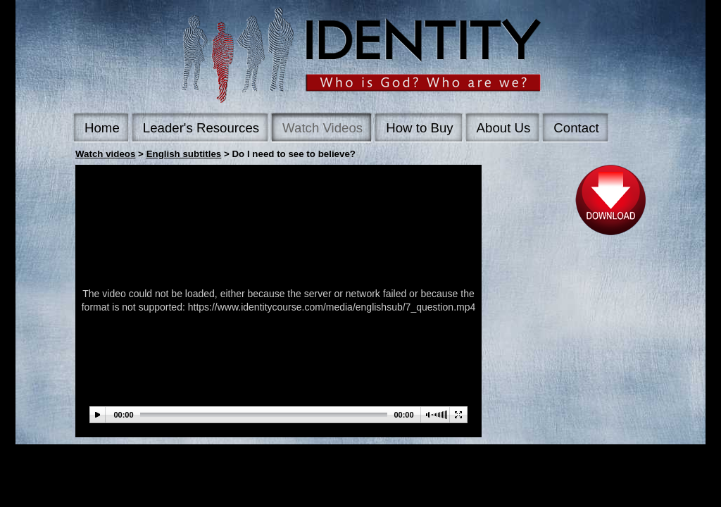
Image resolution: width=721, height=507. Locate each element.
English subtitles (184, 154)
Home (102, 127)
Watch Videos (322, 127)
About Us (504, 127)
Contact (575, 127)
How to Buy (419, 127)
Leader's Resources (201, 127)
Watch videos (105, 154)
